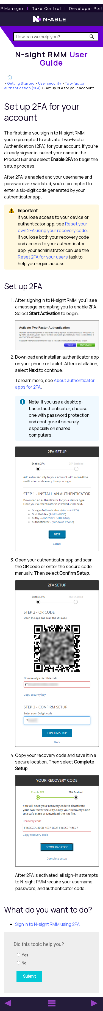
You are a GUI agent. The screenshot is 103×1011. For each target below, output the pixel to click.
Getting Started (20, 83)
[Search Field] (56, 36)
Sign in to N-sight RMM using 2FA (47, 924)
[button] (92, 36)
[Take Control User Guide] (46, 8)
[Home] (51, 59)
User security (49, 83)
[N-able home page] (50, 22)
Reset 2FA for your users (43, 257)
